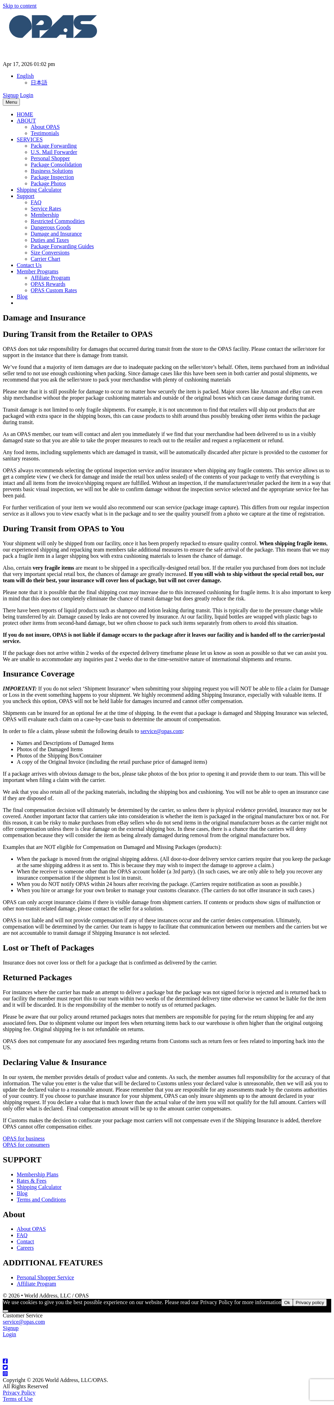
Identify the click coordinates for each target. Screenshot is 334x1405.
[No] (5, 1311)
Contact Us (29, 265)
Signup (10, 95)
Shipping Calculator (39, 190)
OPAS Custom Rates (54, 290)
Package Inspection (52, 177)
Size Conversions (50, 253)
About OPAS (45, 127)
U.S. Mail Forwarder (54, 152)
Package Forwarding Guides (62, 246)
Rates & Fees (31, 1181)
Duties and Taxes (50, 240)
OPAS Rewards (48, 284)
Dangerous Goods (51, 227)
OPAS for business (24, 1138)
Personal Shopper (50, 158)
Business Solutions (52, 171)
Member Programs (38, 271)
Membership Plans (38, 1174)
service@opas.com (162, 731)
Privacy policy (310, 1302)
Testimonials (45, 133)
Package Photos (48, 183)
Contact (25, 1241)
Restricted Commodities (58, 221)
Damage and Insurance (56, 234)
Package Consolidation (56, 165)
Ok (287, 1302)
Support (26, 196)
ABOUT (26, 121)
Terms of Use (18, 1399)
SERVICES (30, 139)
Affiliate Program (50, 278)
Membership (45, 215)
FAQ (36, 202)
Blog (22, 297)
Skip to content (20, 6)
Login (26, 95)
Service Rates (46, 209)
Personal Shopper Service (45, 1277)
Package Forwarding (54, 146)
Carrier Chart (45, 259)
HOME (25, 114)
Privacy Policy (19, 1393)
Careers (25, 1248)
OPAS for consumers (26, 1145)
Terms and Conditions (41, 1200)
